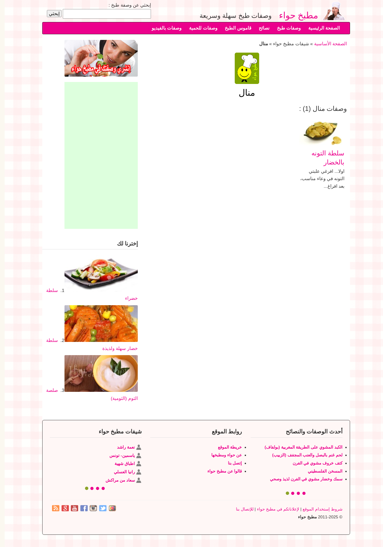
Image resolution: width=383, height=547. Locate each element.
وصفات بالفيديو (162, 28)
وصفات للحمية (198, 28)
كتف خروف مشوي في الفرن (313, 463)
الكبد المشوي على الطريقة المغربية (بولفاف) (299, 447)
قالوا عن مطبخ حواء (220, 471)
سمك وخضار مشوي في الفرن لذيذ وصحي (301, 479)
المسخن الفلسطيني (320, 471)
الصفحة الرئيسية (319, 28)
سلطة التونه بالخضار (323, 157)
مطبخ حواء (296, 15)
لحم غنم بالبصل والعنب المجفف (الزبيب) (302, 455)
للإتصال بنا (240, 509)
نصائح (259, 28)
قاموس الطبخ (233, 28)
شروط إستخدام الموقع (318, 509)
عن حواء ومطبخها (222, 455)
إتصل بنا (230, 463)
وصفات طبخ (284, 28)
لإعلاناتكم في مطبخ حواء (273, 509)
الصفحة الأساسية (325, 43)
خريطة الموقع (225, 447)
